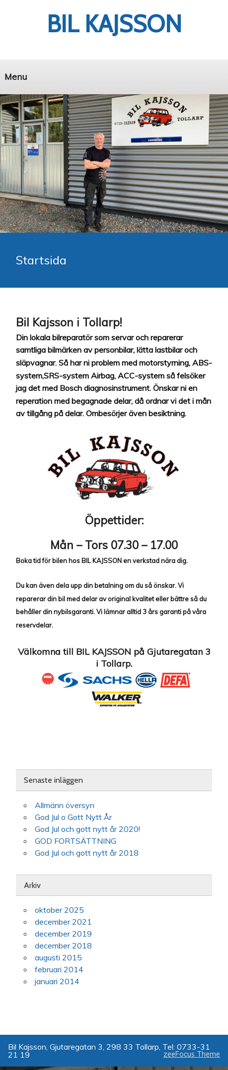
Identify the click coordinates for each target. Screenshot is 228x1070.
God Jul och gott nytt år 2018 (87, 853)
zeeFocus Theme (191, 1054)
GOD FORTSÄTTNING (75, 841)
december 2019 (63, 934)
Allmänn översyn (64, 805)
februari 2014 (59, 969)
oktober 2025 (59, 910)
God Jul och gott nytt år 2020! (87, 829)
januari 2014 (57, 981)
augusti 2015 (58, 957)
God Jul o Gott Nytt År (73, 817)
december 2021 (63, 922)
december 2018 (63, 945)
